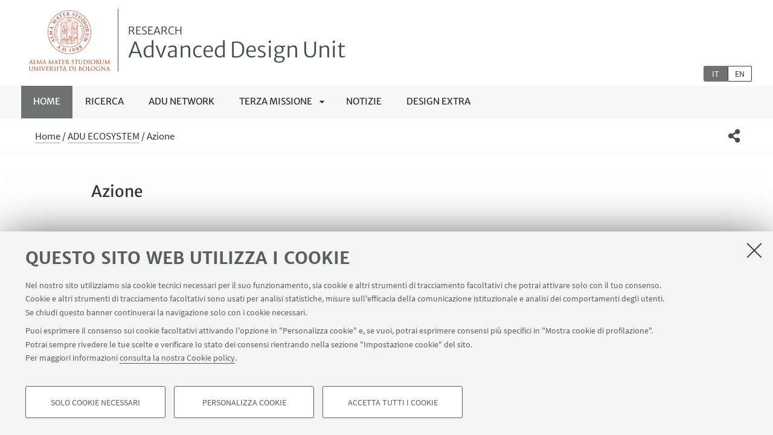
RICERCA (104, 101)
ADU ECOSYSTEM (104, 136)
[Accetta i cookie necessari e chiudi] (754, 250)
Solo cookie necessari (95, 402)
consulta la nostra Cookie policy (177, 357)
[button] (734, 136)
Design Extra (438, 101)
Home (46, 101)
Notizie (364, 101)
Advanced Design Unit (237, 44)
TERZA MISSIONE (275, 101)
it (715, 73)
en (740, 73)
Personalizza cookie (244, 402)
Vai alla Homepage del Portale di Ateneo (69, 40)
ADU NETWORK (181, 101)
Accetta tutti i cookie (393, 402)
